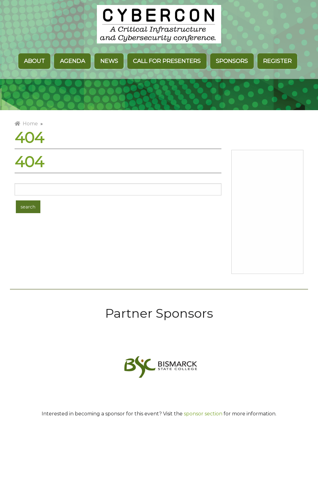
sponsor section (203, 414)
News (109, 61)
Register (277, 61)
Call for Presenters (167, 61)
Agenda (72, 61)
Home (26, 124)
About (34, 61)
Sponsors (232, 61)
